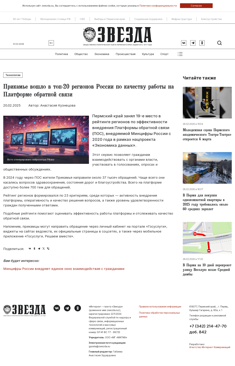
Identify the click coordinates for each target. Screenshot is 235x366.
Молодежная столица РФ (55, 19)
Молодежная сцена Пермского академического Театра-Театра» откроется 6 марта (207, 135)
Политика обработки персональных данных (159, 314)
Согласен (196, 5)
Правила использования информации (160, 306)
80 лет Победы (22, 19)
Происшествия (125, 54)
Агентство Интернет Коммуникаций (209, 347)
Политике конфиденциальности (158, 5)
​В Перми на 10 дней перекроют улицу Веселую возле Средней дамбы (207, 270)
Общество (81, 54)
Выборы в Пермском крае (109, 19)
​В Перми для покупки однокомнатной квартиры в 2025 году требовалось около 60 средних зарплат (205, 203)
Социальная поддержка (148, 19)
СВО (82, 19)
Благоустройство (211, 19)
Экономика (101, 54)
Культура (148, 54)
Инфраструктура (182, 19)
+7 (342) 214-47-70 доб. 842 (208, 329)
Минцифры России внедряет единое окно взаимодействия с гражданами (63, 269)
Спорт (164, 54)
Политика (61, 54)
